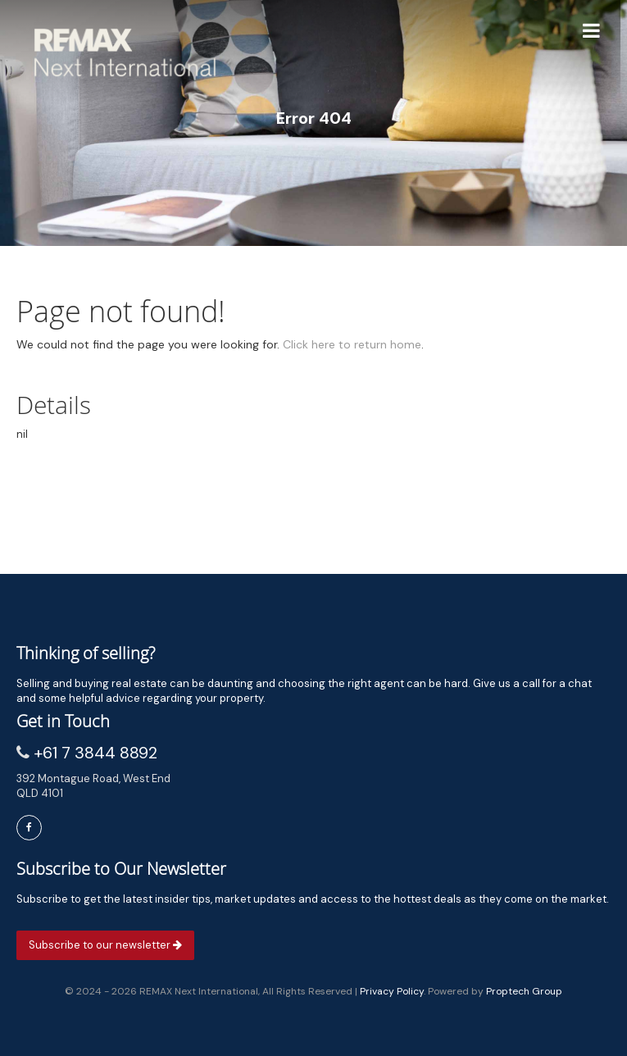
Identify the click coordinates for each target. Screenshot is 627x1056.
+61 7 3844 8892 (95, 752)
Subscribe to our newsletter (105, 945)
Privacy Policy (392, 991)
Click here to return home (352, 344)
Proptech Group (524, 991)
